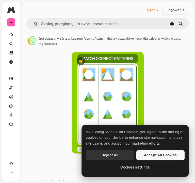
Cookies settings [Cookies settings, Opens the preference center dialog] (135, 167)
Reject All (110, 155)
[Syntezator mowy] (11, 115)
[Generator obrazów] (11, 97)
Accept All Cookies (160, 155)
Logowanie (176, 10)
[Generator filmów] (11, 106)
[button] (34, 24)
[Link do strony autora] (32, 40)
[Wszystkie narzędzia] (11, 78)
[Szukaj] (11, 44)
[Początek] (11, 34)
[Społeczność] (11, 62)
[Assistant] (11, 124)
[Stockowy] (11, 53)
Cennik (153, 10)
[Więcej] (11, 173)
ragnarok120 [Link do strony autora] (48, 44)
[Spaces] (11, 88)
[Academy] (11, 164)
